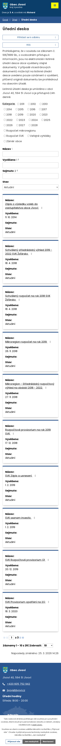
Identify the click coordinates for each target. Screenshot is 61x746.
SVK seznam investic (20, 518)
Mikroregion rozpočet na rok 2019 (28, 342)
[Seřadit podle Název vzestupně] (12, 148)
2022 (9, 120)
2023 (22, 120)
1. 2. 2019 (10, 485)
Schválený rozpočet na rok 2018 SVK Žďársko (27, 297)
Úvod (5, 19)
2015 (21, 109)
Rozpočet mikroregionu (21, 130)
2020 (33, 114)
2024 (34, 120)
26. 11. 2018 (11, 351)
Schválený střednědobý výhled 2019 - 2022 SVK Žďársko (28, 252)
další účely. (37, 724)
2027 (22, 125)
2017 (44, 109)
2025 (47, 120)
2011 (22, 104)
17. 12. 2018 (11, 443)
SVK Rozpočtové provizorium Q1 (27, 560)
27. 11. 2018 (11, 397)
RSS (42, 44)
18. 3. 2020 (11, 611)
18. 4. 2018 (11, 263)
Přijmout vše (14, 741)
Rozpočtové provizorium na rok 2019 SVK (28, 431)
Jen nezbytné (31, 741)
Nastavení (48, 741)
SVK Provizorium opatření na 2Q (27, 602)
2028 (34, 125)
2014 (9, 109)
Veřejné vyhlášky (40, 136)
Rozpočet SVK (15, 136)
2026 (9, 125)
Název (7, 149)
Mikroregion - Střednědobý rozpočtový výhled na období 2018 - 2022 (29, 385)
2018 (9, 114)
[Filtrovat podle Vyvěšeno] (30, 165)
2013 (45, 104)
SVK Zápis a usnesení (21, 475)
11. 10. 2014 (11, 217)
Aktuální (10, 232)
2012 (33, 104)
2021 (44, 114)
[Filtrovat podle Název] (30, 154)
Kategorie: (9, 103)
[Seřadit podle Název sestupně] (12, 149)
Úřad (14, 19)
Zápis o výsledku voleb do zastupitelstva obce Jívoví (24, 206)
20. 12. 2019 (11, 569)
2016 (32, 109)
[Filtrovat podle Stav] (30, 187)
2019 (20, 114)
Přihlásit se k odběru (37, 37)
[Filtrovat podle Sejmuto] (30, 176)
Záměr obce (14, 141)
